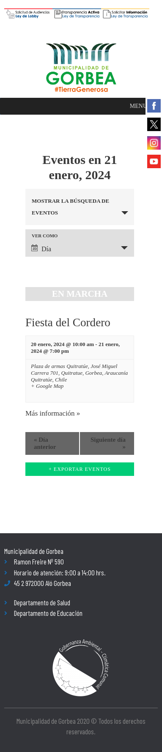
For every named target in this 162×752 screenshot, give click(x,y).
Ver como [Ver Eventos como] (45, 236)
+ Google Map (47, 386)
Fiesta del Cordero (67, 322)
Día (41, 248)
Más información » (52, 413)
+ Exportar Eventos (80, 469)
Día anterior (45, 443)
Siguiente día (108, 443)
